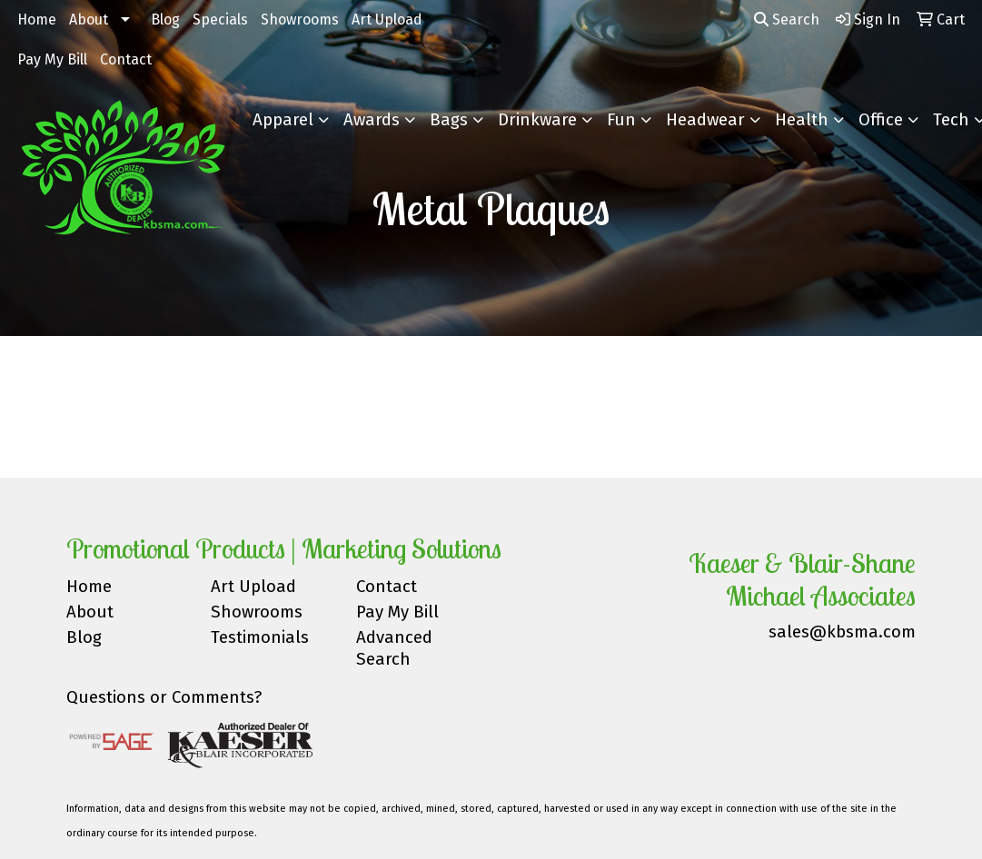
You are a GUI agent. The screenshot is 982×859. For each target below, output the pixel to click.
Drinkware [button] (537, 120)
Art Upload (387, 19)
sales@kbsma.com (842, 632)
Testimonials (260, 637)
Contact (126, 59)
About (88, 19)
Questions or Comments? (164, 697)
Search (786, 19)
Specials (220, 19)
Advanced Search (394, 648)
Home (36, 19)
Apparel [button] (283, 120)
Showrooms (300, 19)
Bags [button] (449, 120)
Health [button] (801, 120)
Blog (165, 19)
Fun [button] (621, 120)
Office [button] (880, 120)
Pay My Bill (52, 59)
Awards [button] (371, 120)
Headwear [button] (705, 120)
